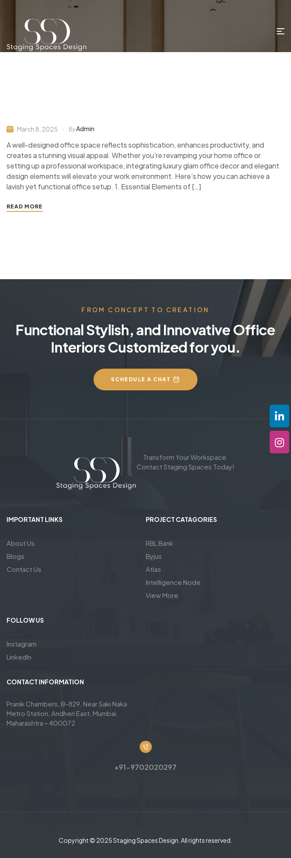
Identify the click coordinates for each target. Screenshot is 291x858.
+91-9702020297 (145, 767)
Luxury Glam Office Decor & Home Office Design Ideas (133, 110)
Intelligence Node (173, 582)
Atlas (153, 569)
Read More (25, 206)
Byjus (154, 556)
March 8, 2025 (37, 129)
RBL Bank (159, 543)
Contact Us (24, 569)
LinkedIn (19, 657)
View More (162, 595)
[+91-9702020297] (146, 747)
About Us (21, 543)
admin (85, 128)
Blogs (15, 556)
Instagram (22, 644)
